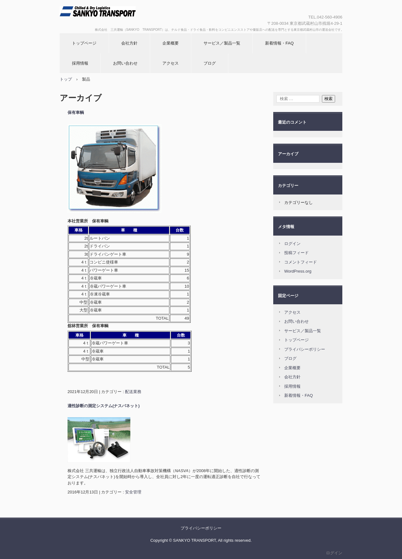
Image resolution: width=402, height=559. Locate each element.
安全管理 (133, 492)
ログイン (292, 243)
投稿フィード (296, 252)
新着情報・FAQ (279, 43)
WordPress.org (297, 271)
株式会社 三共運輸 (127, 16)
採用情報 (80, 63)
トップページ (84, 43)
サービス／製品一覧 (222, 43)
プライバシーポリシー (304, 349)
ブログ (210, 63)
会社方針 (129, 43)
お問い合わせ (125, 63)
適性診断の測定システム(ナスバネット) (104, 405)
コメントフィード (300, 262)
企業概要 (170, 43)
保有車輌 (76, 112)
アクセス (170, 63)
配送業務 (133, 391)
